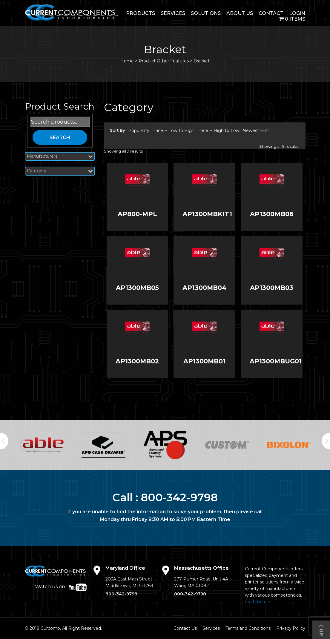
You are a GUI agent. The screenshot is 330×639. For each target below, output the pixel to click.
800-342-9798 (179, 497)
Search (60, 137)
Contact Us (185, 628)
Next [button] (326, 441)
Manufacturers (60, 156)
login (297, 13)
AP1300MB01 (204, 361)
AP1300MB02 (137, 361)
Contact (271, 13)
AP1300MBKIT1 (207, 214)
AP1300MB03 (271, 287)
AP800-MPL (137, 214)
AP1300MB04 (204, 287)
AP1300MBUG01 (276, 361)
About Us (239, 13)
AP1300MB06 (272, 214)
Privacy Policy (290, 628)
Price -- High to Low (218, 130)
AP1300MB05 (137, 287)
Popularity (138, 130)
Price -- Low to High (173, 130)
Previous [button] (4, 441)
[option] (42, 444)
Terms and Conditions (248, 628)
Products (140, 13)
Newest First (255, 130)
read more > (257, 601)
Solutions (206, 13)
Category (60, 171)
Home (127, 61)
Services (173, 13)
